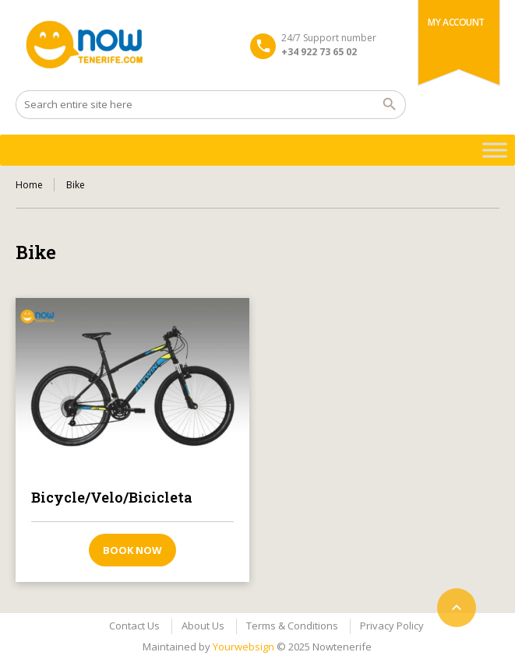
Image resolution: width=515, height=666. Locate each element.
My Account (456, 22)
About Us (203, 626)
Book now (132, 550)
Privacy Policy (392, 626)
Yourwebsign (243, 647)
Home (29, 184)
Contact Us (134, 626)
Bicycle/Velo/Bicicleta (111, 497)
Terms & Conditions (292, 626)
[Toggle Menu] (494, 149)
